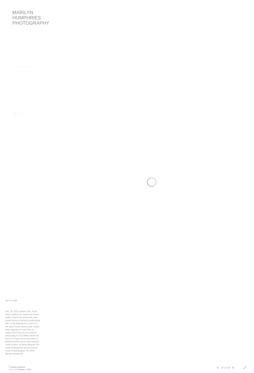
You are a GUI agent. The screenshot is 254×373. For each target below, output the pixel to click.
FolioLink (12, 370)
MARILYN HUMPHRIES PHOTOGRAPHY (30, 18)
